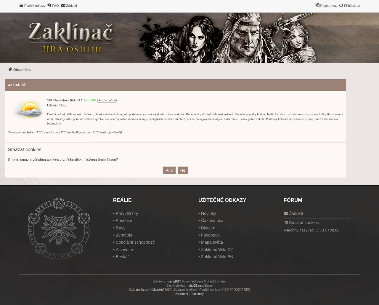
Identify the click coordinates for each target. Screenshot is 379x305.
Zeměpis (124, 235)
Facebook (210, 235)
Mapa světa (212, 242)
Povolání (124, 220)
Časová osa (212, 220)
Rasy (121, 228)
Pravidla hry (127, 213)
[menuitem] (53, 5)
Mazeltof (158, 289)
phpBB (174, 281)
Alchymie (124, 249)
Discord (208, 228)
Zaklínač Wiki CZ (217, 249)
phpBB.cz (194, 285)
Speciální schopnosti (135, 242)
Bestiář (122, 256)
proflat (140, 289)
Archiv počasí (106, 100)
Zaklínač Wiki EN (217, 256)
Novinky (208, 213)
